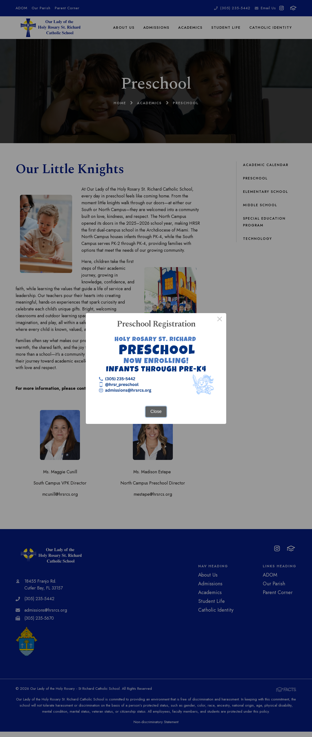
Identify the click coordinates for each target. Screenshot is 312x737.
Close (156, 411)
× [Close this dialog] (219, 319)
